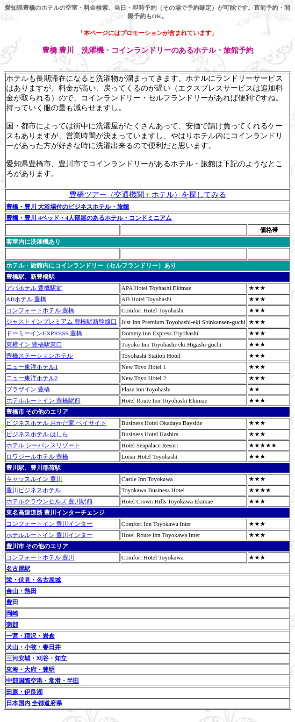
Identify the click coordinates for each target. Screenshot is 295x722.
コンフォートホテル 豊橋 (40, 310)
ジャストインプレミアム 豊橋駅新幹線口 (61, 321)
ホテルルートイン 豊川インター (49, 534)
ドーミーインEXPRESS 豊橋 (44, 333)
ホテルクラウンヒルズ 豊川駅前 (49, 501)
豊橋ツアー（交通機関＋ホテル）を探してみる (147, 194)
